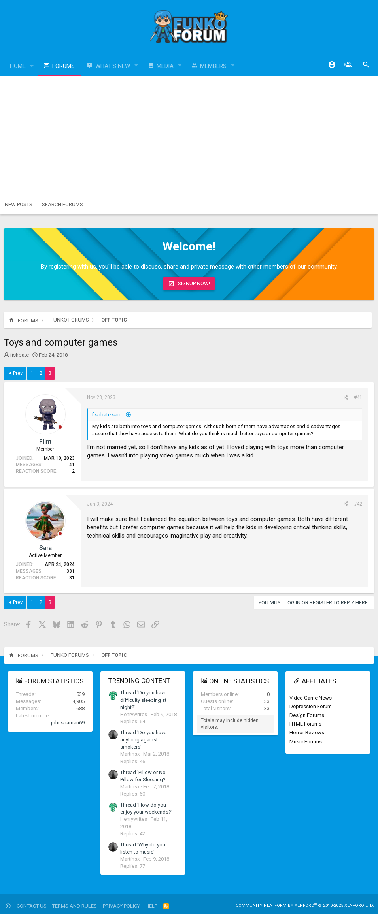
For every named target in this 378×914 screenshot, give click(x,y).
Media (165, 66)
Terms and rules (74, 906)
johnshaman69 (68, 723)
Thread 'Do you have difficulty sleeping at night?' (143, 700)
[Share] (346, 397)
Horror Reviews (306, 732)
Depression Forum (310, 706)
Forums (63, 66)
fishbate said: (107, 415)
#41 (358, 397)
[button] (32, 66)
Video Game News (310, 698)
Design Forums (306, 715)
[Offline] (60, 427)
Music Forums (305, 742)
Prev (18, 373)
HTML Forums (305, 724)
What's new (112, 66)
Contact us (32, 906)
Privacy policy (121, 906)
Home (18, 66)
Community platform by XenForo (305, 905)
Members (213, 66)
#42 (358, 504)
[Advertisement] (189, 135)
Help (151, 906)
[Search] (366, 64)
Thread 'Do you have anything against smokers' (143, 740)
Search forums (62, 204)
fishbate (19, 355)
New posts (18, 204)
